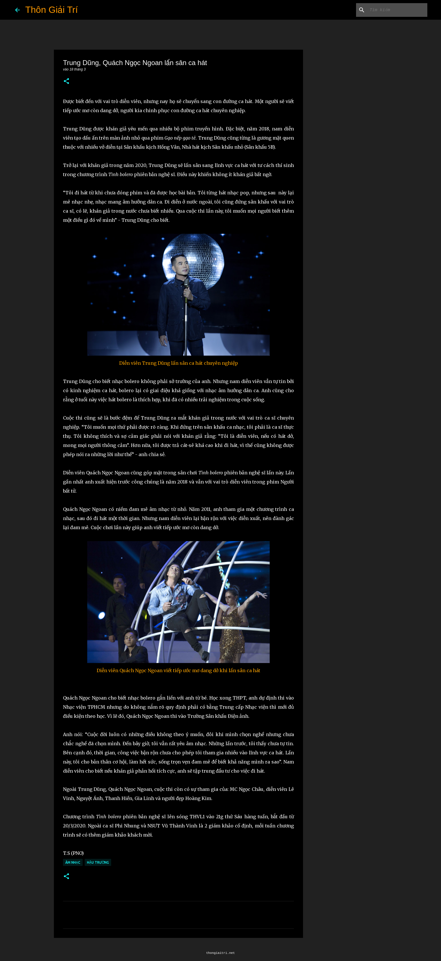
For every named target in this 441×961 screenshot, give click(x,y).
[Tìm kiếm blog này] (397, 10)
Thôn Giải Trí (51, 10)
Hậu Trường (98, 862)
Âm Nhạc (72, 862)
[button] (66, 81)
